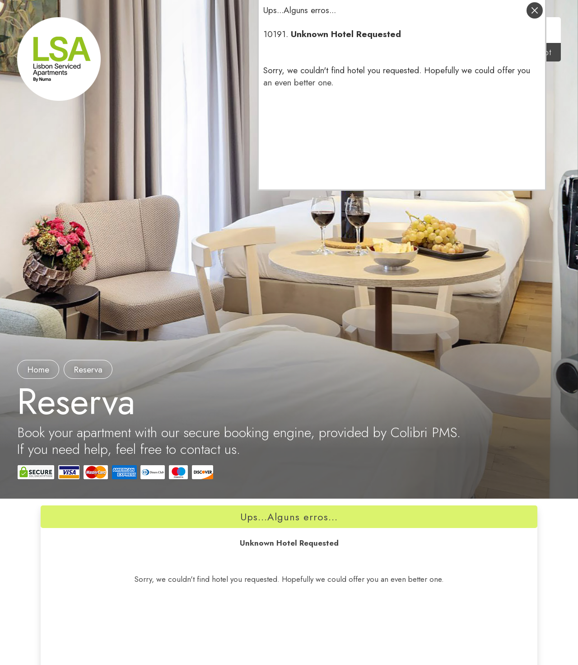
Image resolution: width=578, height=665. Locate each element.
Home (38, 369)
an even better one (297, 82)
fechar (535, 10)
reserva (88, 369)
